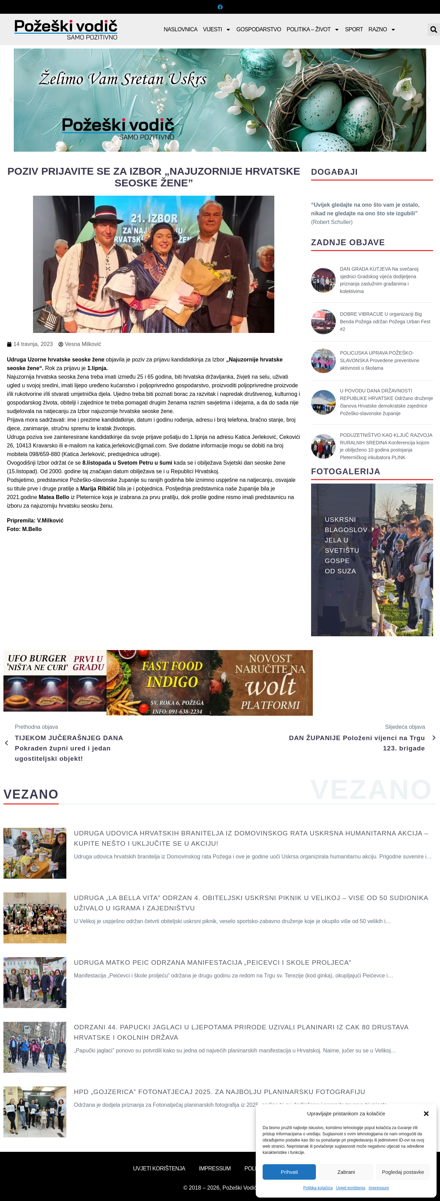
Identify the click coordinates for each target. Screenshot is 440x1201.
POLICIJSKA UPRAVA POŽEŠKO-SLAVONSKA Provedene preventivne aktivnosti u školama (379, 360)
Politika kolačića (317, 1188)
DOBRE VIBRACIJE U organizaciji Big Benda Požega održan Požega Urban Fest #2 (385, 321)
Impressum (378, 1188)
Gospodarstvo (258, 29)
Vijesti (217, 29)
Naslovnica (180, 29)
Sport (354, 29)
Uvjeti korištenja (350, 1188)
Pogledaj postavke (403, 1172)
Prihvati (289, 1172)
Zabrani (346, 1172)
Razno (382, 29)
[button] (426, 1113)
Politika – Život (313, 29)
